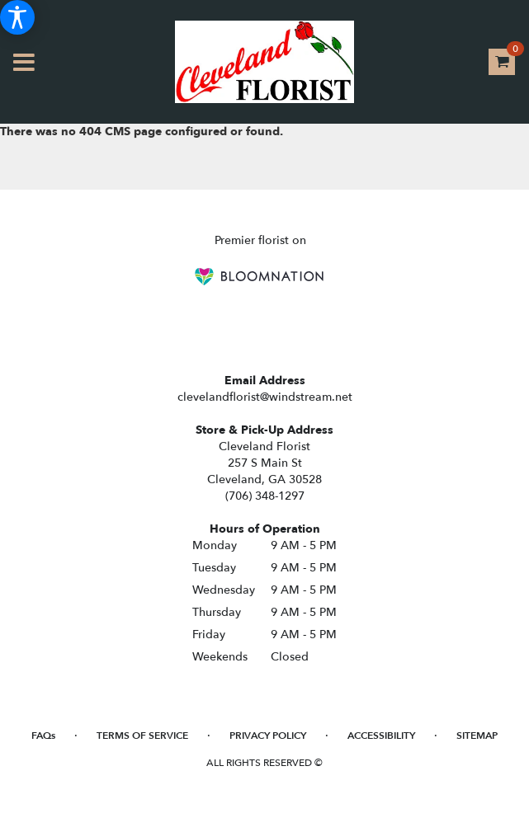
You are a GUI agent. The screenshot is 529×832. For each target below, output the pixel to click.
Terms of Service (142, 735)
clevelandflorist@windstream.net (264, 397)
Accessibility (381, 735)
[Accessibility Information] (17, 17)
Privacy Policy (267, 735)
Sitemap (477, 735)
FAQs (43, 735)
